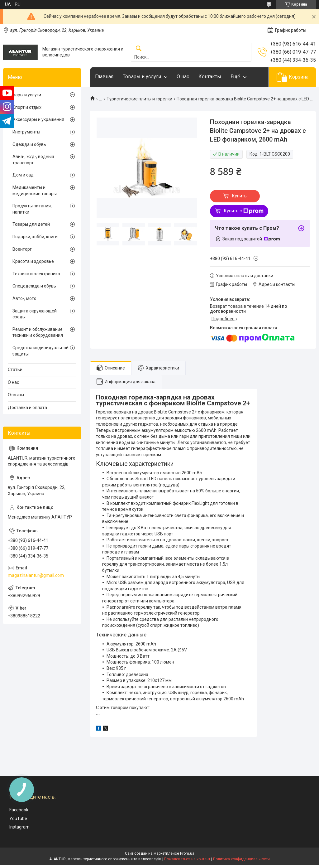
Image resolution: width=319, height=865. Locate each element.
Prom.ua (187, 853)
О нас (183, 77)
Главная (104, 77)
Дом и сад (23, 174)
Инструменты (26, 131)
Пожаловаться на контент (187, 859)
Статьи (15, 369)
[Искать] (138, 49)
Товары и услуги (142, 77)
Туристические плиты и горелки (139, 98)
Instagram (19, 826)
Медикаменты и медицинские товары (34, 190)
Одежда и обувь (29, 144)
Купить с (244, 211)
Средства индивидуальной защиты (40, 350)
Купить (239, 195)
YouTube (18, 818)
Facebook (18, 809)
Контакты (209, 77)
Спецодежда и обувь (34, 285)
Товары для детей (31, 224)
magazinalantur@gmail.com (36, 575)
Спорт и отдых (26, 107)
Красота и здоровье (33, 261)
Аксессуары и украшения (38, 119)
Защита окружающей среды (34, 314)
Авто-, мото (24, 298)
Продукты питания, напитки (32, 209)
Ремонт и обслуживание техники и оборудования (37, 332)
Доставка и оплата (27, 407)
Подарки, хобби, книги (35, 236)
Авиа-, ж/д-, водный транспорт (33, 159)
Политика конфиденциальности (241, 859)
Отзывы (16, 394)
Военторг (22, 249)
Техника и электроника (36, 273)
